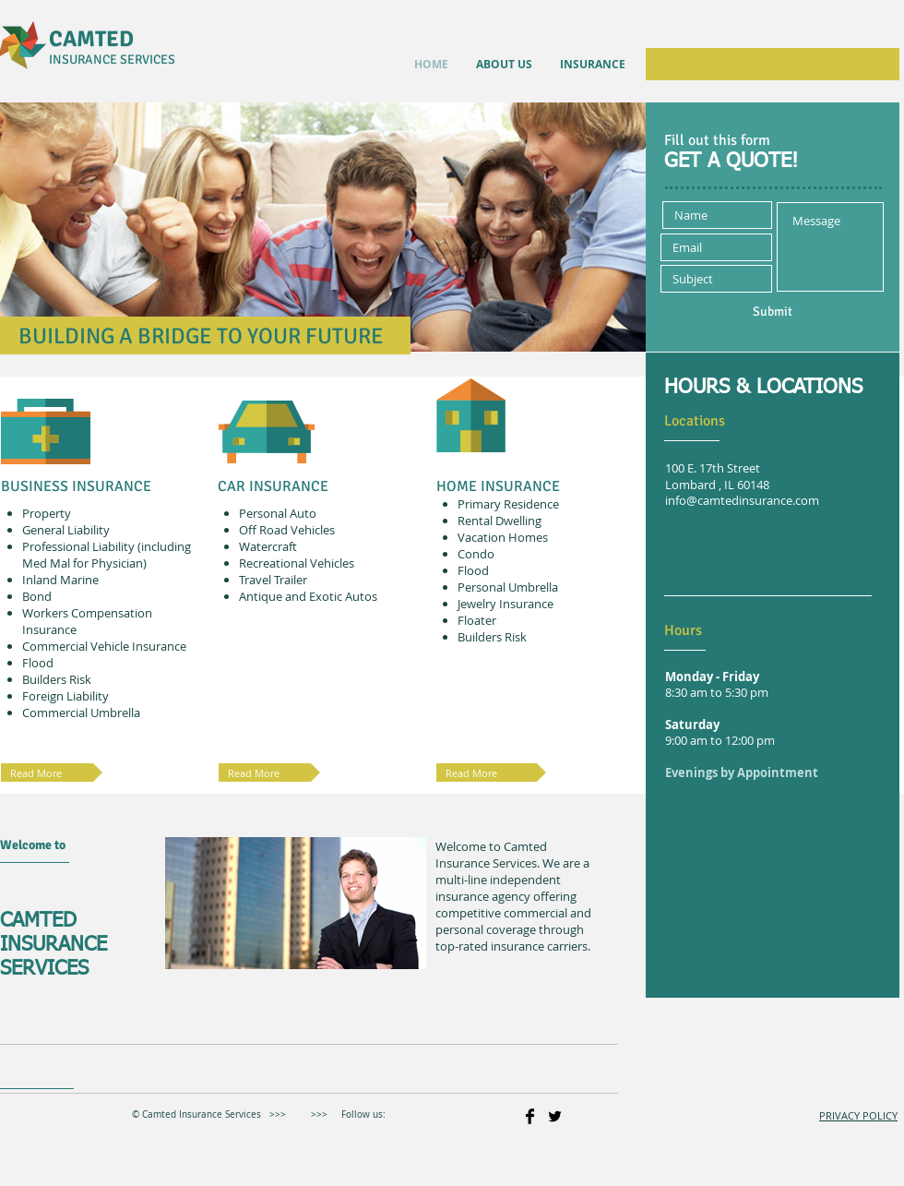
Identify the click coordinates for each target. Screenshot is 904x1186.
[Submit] (772, 312)
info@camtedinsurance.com (742, 501)
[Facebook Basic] (530, 1116)
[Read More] (491, 772)
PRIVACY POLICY (858, 1115)
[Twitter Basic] (555, 1116)
